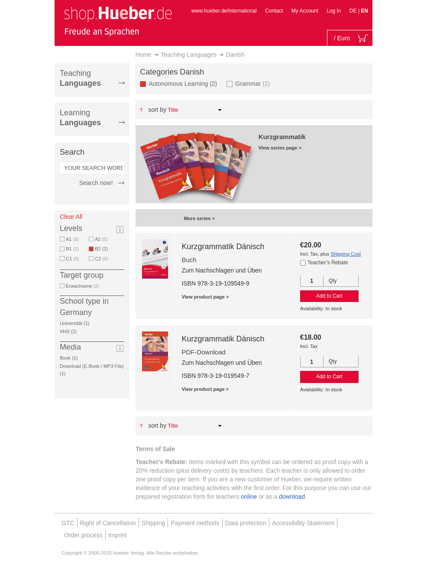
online (249, 496)
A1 (72, 239)
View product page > (205, 296)
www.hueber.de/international (224, 11)
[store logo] (117, 20)
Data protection (245, 523)
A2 (101, 239)
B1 (72, 248)
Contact (274, 11)
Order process (83, 535)
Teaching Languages (189, 54)
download (292, 496)
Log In (334, 11)
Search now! (96, 182)
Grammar (252, 83)
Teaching (80, 78)
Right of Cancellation (108, 523)
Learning (80, 117)
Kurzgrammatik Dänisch (222, 246)
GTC (67, 523)
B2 (103, 248)
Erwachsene (82, 286)
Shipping (153, 523)
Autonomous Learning (184, 83)
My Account (304, 11)
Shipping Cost (345, 254)
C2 (101, 258)
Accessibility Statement (303, 523)
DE (353, 11)
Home (144, 54)
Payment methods (195, 523)
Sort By (157, 109)
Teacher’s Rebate (327, 262)
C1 (72, 258)
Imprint (117, 535)
